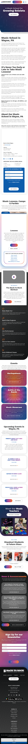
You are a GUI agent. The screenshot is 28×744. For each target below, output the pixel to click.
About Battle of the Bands (13, 399)
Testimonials (14, 725)
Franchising (14, 732)
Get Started (14, 679)
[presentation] (14, 185)
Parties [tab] (22, 213)
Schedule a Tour (14, 716)
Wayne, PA (14, 709)
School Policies (14, 715)
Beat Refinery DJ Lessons (14, 262)
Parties (22, 675)
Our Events (18, 501)
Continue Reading (14, 592)
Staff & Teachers (14, 711)
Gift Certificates (14, 729)
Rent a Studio (14, 730)
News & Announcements (18, 625)
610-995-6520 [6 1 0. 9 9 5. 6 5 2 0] (7, 144)
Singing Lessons (14, 260)
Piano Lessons (14, 256)
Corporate (14, 722)
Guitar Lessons (14, 257)
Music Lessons (14, 249)
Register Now (14, 466)
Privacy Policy (23, 702)
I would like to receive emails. (14, 180)
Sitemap (14, 703)
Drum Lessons (14, 259)
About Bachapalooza (14, 382)
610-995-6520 (15, 692)
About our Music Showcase (13, 416)
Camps (16, 675)
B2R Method (14, 723)
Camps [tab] (14, 213)
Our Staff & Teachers (14, 515)
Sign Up (14, 245)
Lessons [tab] (5, 213)
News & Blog (14, 727)
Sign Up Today (17, 2)
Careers (14, 718)
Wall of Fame (18, 567)
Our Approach (18, 302)
